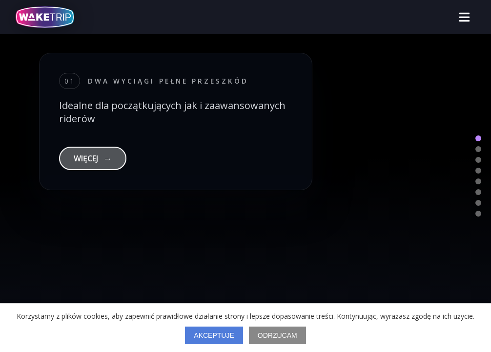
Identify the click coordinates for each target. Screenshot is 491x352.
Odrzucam (277, 335)
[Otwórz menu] (464, 17)
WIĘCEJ (93, 158)
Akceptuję (214, 335)
